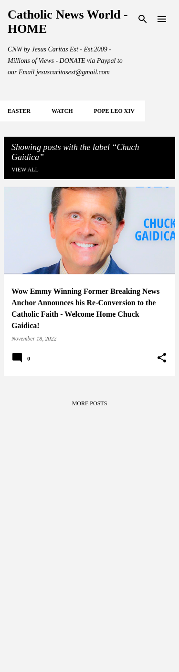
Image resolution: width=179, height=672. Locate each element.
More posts (89, 403)
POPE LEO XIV (114, 111)
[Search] (142, 19)
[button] (162, 358)
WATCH (62, 111)
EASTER (19, 111)
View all (25, 169)
